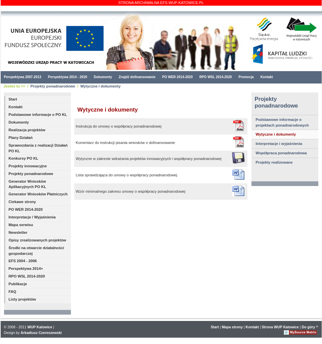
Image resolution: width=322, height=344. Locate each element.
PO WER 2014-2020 (177, 77)
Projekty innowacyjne (28, 166)
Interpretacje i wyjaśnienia (279, 144)
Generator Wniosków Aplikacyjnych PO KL (27, 184)
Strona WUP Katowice (280, 327)
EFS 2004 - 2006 (23, 261)
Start (13, 99)
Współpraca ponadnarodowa (281, 153)
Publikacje (18, 284)
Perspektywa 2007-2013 (22, 77)
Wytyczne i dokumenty (100, 86)
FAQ (12, 292)
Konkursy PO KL (23, 158)
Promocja (246, 77)
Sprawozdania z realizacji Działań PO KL (38, 148)
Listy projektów (22, 299)
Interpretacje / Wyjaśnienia (32, 217)
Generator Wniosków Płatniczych (38, 194)
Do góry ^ (310, 327)
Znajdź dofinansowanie (137, 77)
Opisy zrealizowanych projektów (37, 240)
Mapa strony (232, 327)
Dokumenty (103, 77)
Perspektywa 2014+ (26, 269)
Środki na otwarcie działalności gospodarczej (36, 250)
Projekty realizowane (274, 162)
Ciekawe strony (22, 202)
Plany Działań (21, 138)
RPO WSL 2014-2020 (215, 77)
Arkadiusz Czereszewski (41, 333)
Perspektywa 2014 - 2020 (67, 77)
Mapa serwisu (21, 225)
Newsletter (18, 232)
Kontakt (266, 77)
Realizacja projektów (27, 130)
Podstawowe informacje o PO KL (38, 115)
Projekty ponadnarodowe (52, 86)
